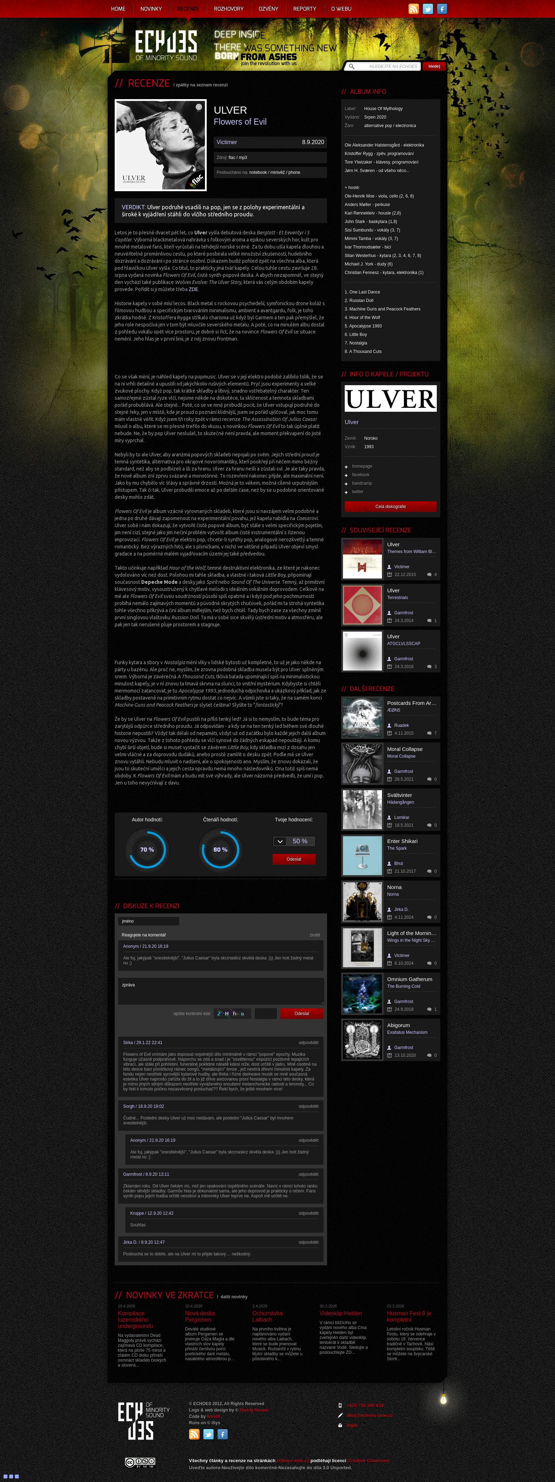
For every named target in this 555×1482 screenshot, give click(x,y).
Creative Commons (368, 1460)
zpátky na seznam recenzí (202, 84)
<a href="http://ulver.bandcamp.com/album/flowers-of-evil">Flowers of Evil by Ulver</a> (221, 356)
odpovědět (309, 1042)
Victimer (227, 142)
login (352, 1425)
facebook (361, 474)
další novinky (234, 1296)
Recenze (188, 8)
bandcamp (362, 483)
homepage (362, 466)
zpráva (221, 991)
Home (118, 8)
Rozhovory (229, 8)
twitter (358, 491)
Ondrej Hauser (254, 1410)
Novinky (151, 8)
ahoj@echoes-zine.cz (370, 1415)
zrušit (315, 935)
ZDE (193, 289)
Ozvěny (269, 8)
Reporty (304, 8)
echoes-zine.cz (293, 1460)
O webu (341, 8)
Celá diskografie (391, 506)
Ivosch (214, 1416)
